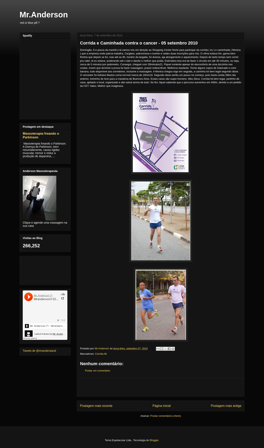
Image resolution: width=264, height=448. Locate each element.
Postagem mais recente (96, 405)
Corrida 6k (101, 353)
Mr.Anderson (44, 14)
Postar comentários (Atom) (165, 415)
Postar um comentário (97, 370)
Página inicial (162, 405)
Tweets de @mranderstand (39, 350)
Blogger (154, 440)
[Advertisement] (160, 387)
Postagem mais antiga (226, 405)
